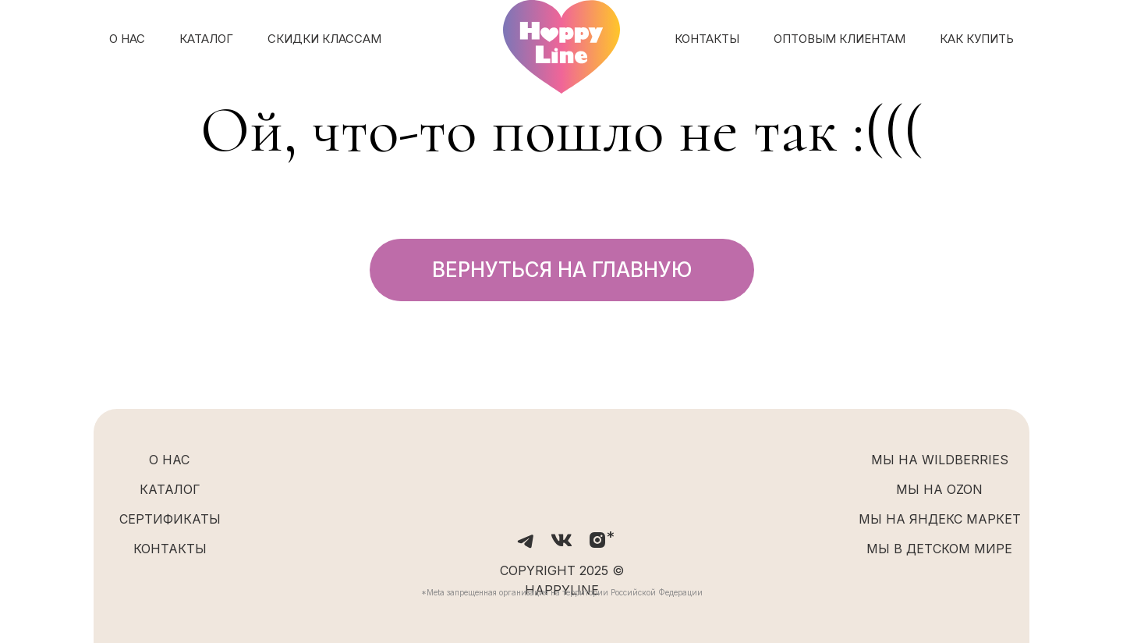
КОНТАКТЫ (707, 38)
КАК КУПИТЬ (977, 38)
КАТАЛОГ (206, 38)
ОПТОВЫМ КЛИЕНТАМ (839, 38)
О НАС (127, 38)
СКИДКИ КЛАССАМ (324, 38)
